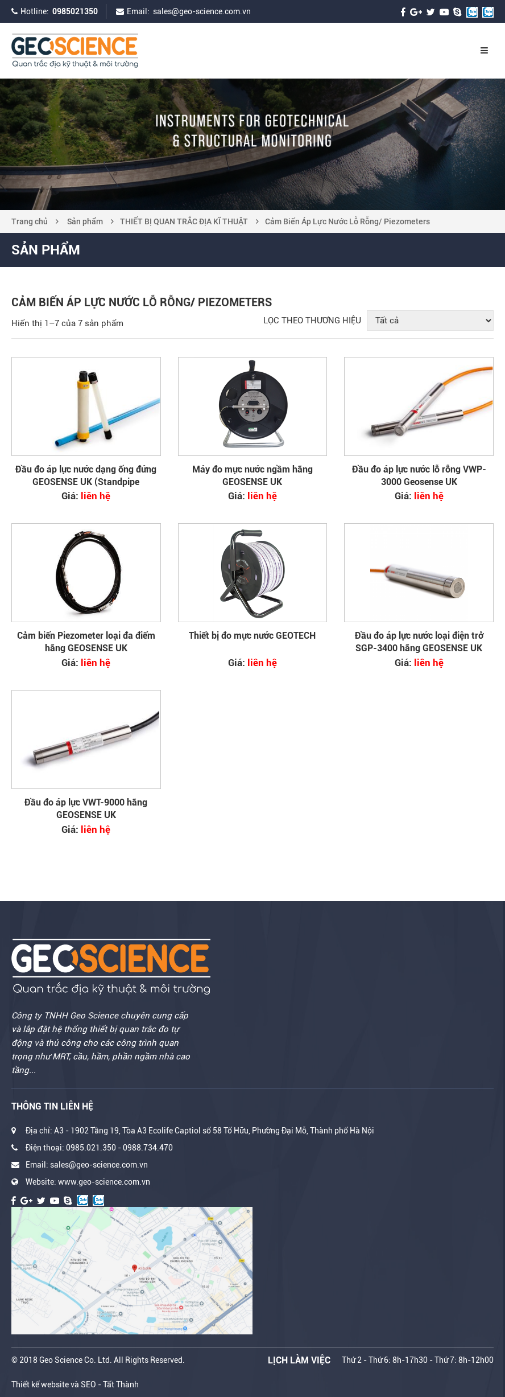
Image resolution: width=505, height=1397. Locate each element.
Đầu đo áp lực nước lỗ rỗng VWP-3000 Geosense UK (419, 475)
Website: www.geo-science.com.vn (88, 1181)
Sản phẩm (85, 221)
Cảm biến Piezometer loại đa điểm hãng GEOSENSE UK (86, 642)
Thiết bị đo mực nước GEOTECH (252, 635)
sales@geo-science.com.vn (202, 11)
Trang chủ (29, 221)
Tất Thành (121, 1384)
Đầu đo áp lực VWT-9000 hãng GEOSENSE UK (85, 808)
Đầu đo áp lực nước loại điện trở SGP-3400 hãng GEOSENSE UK (419, 642)
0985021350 (75, 11)
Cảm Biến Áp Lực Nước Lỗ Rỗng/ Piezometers (347, 221)
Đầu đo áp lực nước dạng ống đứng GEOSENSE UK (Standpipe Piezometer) (85, 476)
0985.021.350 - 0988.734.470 (119, 1147)
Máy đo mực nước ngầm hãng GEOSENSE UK (252, 475)
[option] (252, 144)
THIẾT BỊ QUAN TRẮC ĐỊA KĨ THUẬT (184, 221)
